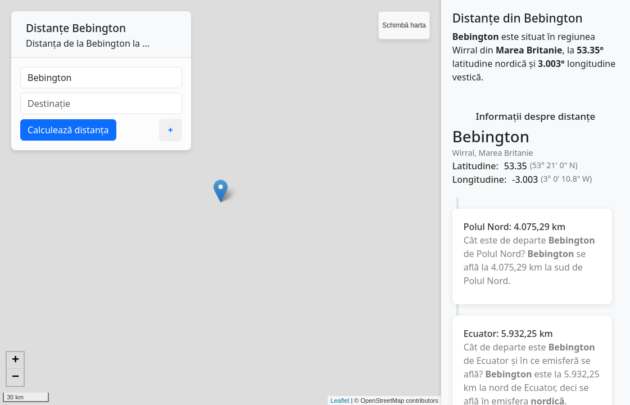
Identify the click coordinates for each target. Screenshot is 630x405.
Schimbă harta (403, 25)
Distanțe (47, 27)
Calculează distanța (68, 130)
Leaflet (339, 400)
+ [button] (15, 360)
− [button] (15, 377)
